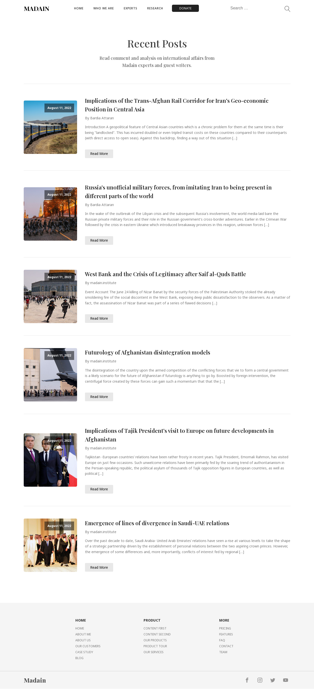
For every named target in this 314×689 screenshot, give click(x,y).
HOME (79, 628)
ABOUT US (83, 640)
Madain (35, 680)
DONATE (185, 8)
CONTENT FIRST (155, 628)
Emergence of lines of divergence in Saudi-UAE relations (157, 523)
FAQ (222, 640)
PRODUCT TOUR (155, 646)
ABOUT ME (83, 634)
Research (155, 8)
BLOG (79, 658)
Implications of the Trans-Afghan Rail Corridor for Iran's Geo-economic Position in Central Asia (177, 105)
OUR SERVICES (154, 652)
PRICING (225, 628)
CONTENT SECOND (157, 634)
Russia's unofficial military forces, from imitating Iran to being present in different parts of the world (178, 192)
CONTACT (226, 646)
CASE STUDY (84, 652)
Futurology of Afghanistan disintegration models (147, 352)
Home (79, 8)
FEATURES (226, 634)
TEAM (223, 652)
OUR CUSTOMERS (88, 646)
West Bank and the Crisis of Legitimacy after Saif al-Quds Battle (165, 274)
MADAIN (36, 8)
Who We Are (103, 8)
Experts (130, 8)
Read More (99, 153)
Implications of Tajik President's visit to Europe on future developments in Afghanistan (179, 435)
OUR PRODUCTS (155, 640)
